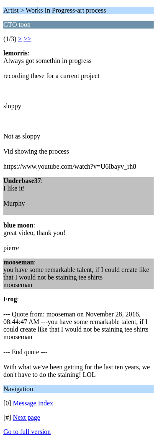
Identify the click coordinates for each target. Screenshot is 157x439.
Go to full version (27, 431)
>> (27, 38)
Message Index (33, 403)
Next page (26, 417)
